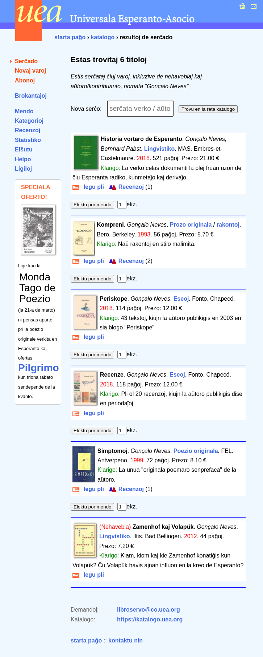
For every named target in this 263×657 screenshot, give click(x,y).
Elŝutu (24, 149)
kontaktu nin (125, 640)
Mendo (24, 111)
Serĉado (26, 61)
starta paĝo (69, 37)
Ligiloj (23, 169)
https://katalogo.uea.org (150, 619)
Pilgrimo (38, 367)
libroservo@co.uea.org (148, 610)
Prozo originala (191, 225)
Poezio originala (196, 451)
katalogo (102, 37)
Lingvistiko (159, 149)
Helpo (23, 159)
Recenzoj (27, 130)
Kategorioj (29, 121)
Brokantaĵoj (31, 96)
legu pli (88, 187)
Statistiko (28, 140)
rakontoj (228, 225)
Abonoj (25, 80)
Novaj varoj (30, 71)
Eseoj (181, 299)
